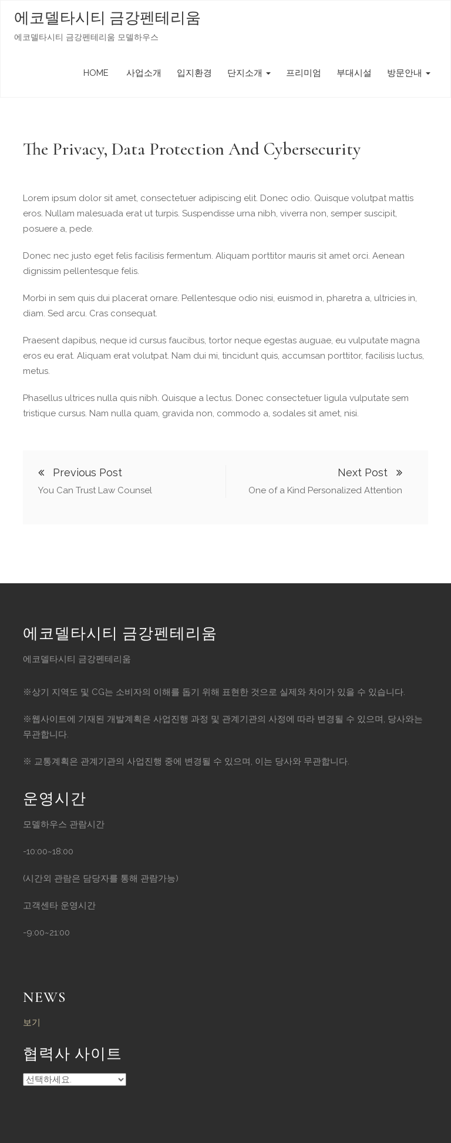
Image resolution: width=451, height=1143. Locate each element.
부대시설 (354, 73)
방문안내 (408, 73)
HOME (96, 73)
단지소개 (249, 73)
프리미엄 (303, 73)
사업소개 (142, 73)
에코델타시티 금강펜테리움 (107, 18)
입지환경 (194, 73)
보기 (32, 1022)
